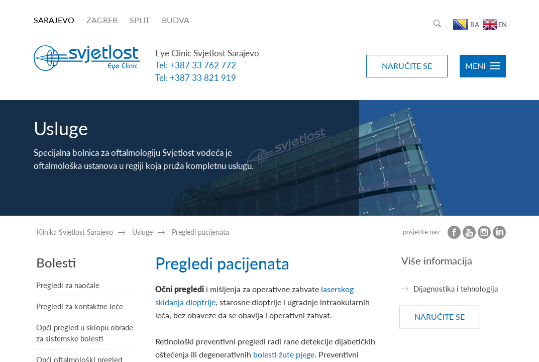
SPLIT (140, 20)
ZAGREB (102, 20)
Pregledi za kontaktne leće (79, 306)
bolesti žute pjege (283, 354)
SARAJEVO (54, 20)
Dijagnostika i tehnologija (455, 288)
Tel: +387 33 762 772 (195, 65)
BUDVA (175, 20)
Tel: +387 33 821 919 (195, 77)
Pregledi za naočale (67, 285)
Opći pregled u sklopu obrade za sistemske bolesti (84, 332)
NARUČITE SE (407, 65)
